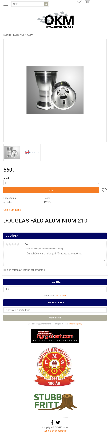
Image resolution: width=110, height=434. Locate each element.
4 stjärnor (15, 244)
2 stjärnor (9, 244)
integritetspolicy (75, 324)
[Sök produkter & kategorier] (30, 4)
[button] (104, 191)
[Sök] (46, 4)
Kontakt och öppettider (55, 430)
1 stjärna (6, 244)
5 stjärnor (18, 244)
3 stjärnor (12, 244)
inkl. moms (61, 295)
